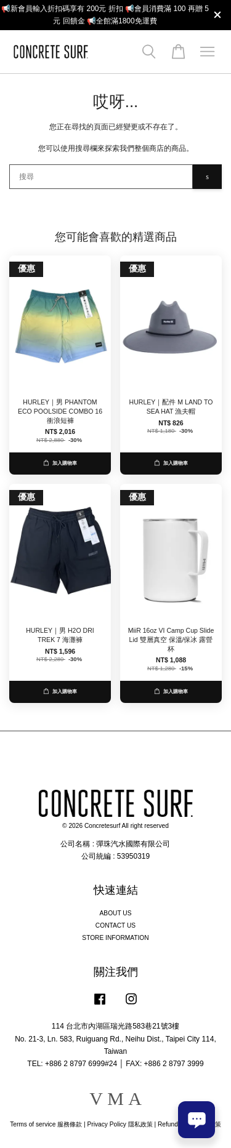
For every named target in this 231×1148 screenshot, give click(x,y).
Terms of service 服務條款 (46, 1124)
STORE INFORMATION (115, 937)
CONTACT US (115, 925)
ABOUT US (116, 913)
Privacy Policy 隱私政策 (119, 1124)
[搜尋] (101, 176)
